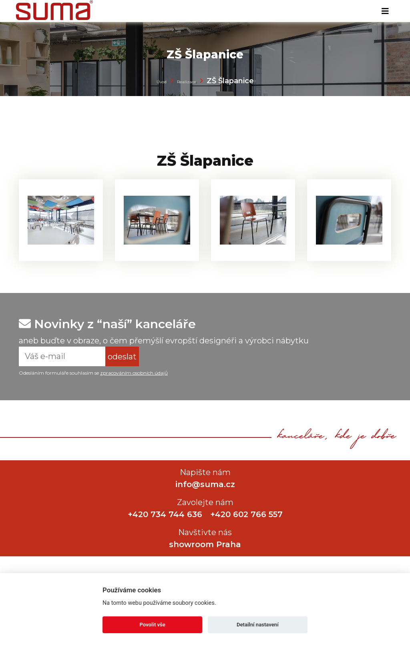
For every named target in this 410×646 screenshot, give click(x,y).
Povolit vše (152, 625)
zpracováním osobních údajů (134, 373)
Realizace (186, 81)
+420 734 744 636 (165, 514)
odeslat (122, 356)
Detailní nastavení (258, 625)
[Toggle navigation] (385, 11)
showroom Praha (205, 544)
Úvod (162, 81)
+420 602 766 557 (246, 514)
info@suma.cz (205, 484)
